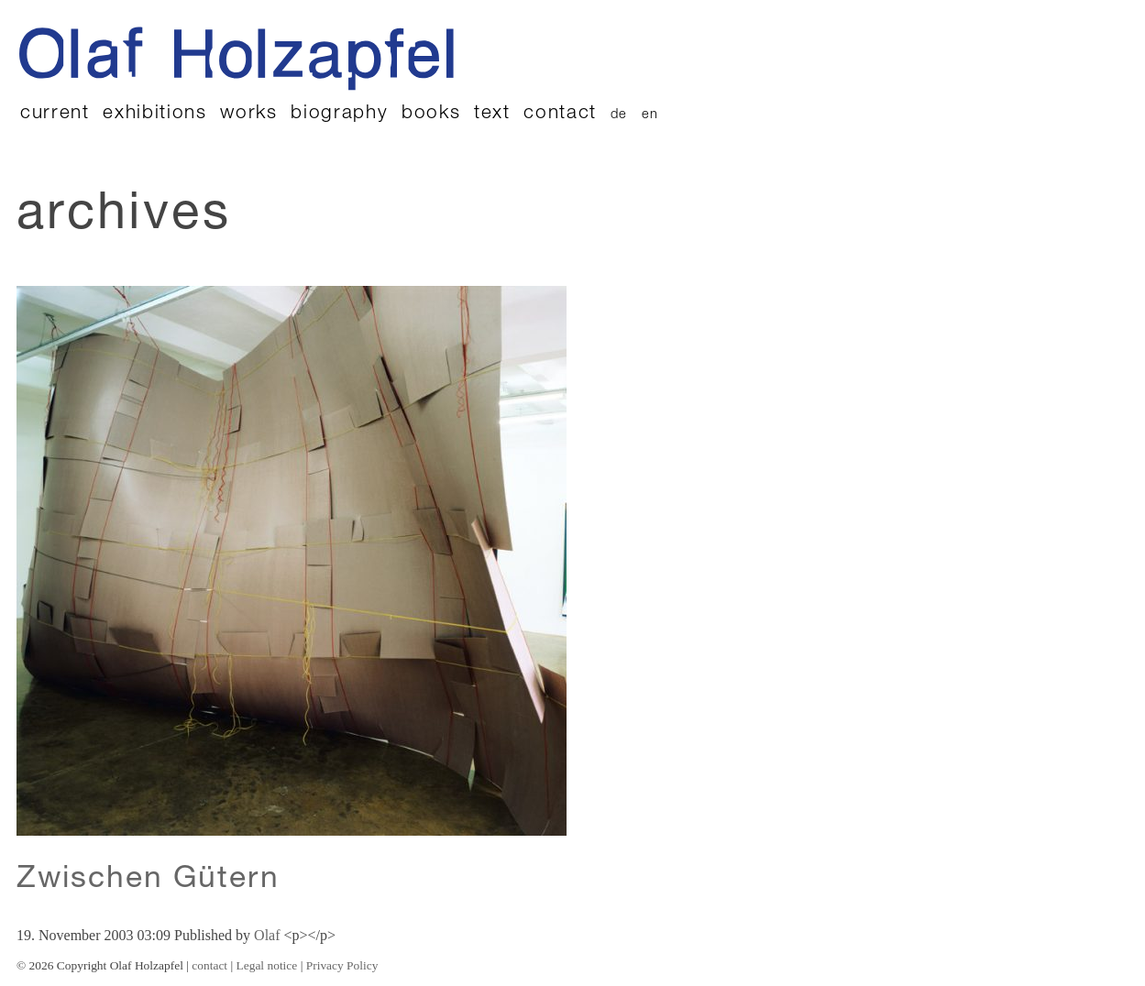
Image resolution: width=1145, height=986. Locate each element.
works (248, 114)
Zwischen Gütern (148, 880)
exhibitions (154, 114)
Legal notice (267, 965)
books (431, 114)
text (492, 114)
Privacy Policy (342, 965)
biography (339, 114)
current (55, 114)
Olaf (267, 935)
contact (560, 114)
